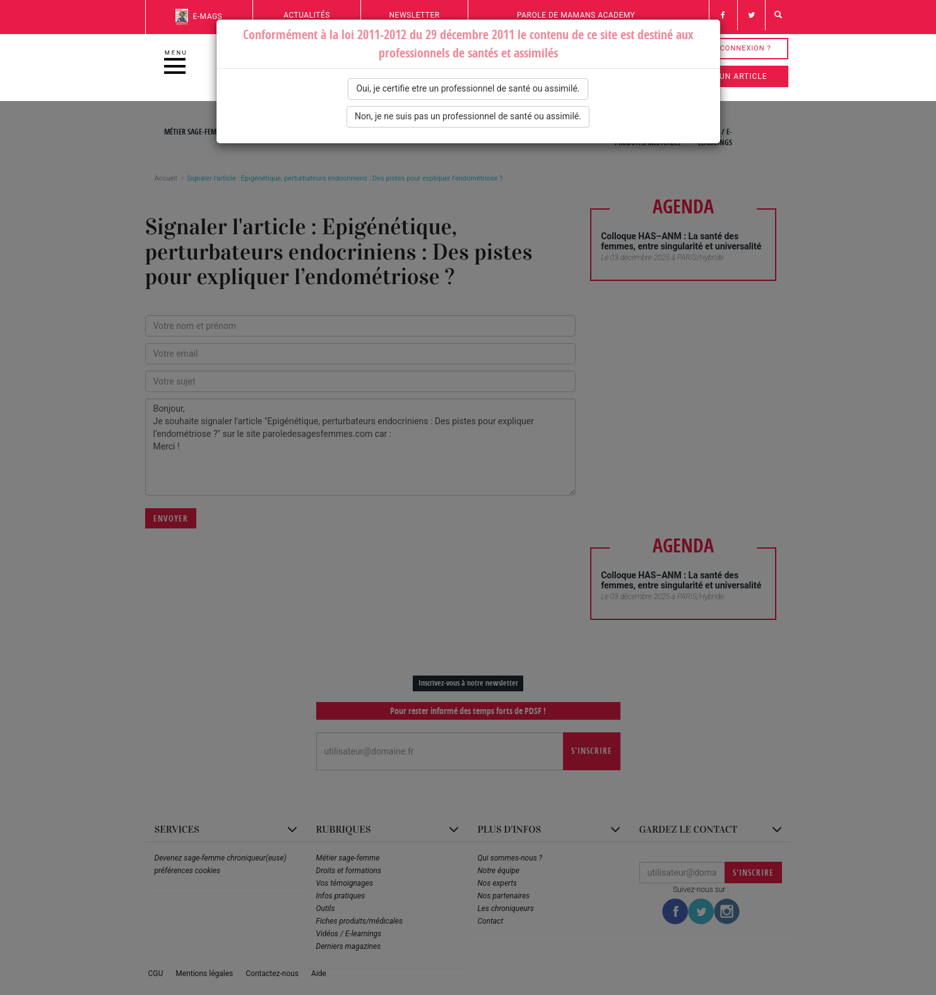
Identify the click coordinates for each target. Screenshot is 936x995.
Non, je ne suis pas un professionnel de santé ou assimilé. (468, 116)
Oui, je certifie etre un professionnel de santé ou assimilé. (467, 88)
